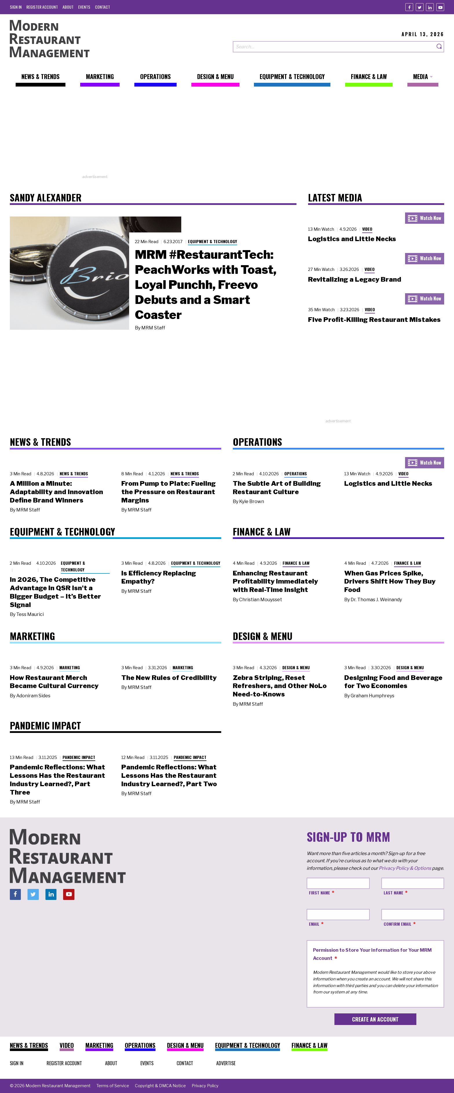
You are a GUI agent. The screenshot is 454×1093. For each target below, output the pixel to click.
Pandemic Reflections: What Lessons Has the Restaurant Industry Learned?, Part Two (169, 775)
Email (314, 924)
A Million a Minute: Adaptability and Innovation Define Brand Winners (56, 491)
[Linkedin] (430, 7)
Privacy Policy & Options (405, 868)
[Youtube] (440, 7)
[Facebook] (409, 7)
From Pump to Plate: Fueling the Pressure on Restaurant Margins (168, 491)
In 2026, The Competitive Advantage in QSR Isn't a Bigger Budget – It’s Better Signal (55, 591)
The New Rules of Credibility (169, 678)
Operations (295, 473)
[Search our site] (334, 46)
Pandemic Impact (79, 757)
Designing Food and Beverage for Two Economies (393, 682)
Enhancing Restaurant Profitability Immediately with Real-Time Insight (275, 581)
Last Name (393, 893)
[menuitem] (16, 7)
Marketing (69, 667)
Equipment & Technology (212, 241)
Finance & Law (296, 563)
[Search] (439, 46)
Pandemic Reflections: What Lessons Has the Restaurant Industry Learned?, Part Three (57, 779)
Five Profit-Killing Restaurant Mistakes (374, 320)
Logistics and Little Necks (352, 239)
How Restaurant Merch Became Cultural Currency (54, 682)
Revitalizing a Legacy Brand (354, 279)
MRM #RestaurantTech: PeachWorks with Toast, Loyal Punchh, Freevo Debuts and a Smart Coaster (206, 284)
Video (367, 229)
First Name (319, 893)
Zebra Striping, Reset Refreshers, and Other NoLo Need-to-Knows (280, 686)
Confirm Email (397, 924)
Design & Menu (296, 667)
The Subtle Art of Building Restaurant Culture (277, 487)
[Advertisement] (227, 133)
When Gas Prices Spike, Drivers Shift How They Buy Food (389, 581)
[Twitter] (420, 7)
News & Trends (74, 473)
